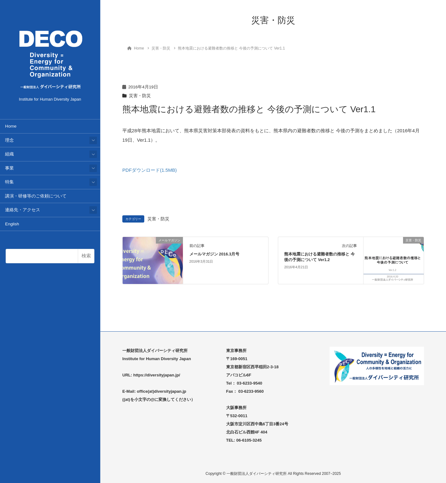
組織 (9, 154)
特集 (9, 182)
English (12, 224)
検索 (86, 255)
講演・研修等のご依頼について (35, 196)
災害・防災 (140, 95)
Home (10, 126)
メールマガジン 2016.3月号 (214, 254)
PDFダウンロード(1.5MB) (149, 170)
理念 (9, 140)
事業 (9, 168)
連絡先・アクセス (22, 209)
